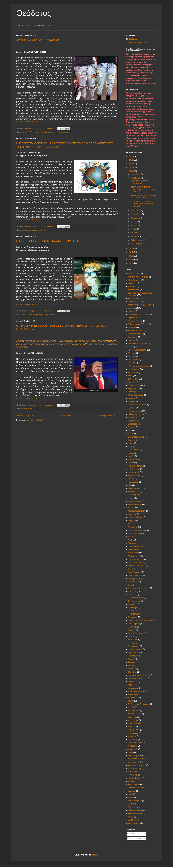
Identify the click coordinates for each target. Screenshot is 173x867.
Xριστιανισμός (134, 823)
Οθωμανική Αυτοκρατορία (139, 588)
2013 (131, 256)
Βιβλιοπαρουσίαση (136, 334)
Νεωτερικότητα (134, 578)
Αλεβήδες (132, 286)
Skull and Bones (135, 810)
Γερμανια (132, 353)
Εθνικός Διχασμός (135, 395)
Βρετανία (132, 340)
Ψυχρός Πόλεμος (135, 778)
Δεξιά (25, 409)
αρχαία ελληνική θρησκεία (139, 314)
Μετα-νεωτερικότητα (30, 315)
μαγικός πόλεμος (135, 517)
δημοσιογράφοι (134, 385)
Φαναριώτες (133, 733)
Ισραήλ (131, 456)
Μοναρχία (132, 543)
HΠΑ (130, 794)
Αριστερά (51, 132)
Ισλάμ (130, 453)
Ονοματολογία (134, 601)
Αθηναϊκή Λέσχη (135, 280)
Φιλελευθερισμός (135, 743)
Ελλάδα (131, 408)
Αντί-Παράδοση (29, 132)
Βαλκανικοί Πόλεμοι (136, 330)
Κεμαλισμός (133, 482)
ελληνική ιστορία (135, 411)
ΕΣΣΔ (130, 434)
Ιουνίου (134, 225)
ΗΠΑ (30, 409)
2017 (131, 167)
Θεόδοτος (33, 13)
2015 (131, 248)
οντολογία (132, 604)
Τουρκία (131, 707)
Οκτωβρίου (136, 210)
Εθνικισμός (132, 392)
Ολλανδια (132, 595)
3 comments (48, 311)
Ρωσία (131, 659)
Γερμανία (132, 356)
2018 (131, 164)
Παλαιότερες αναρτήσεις (107, 415)
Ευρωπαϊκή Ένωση (136, 437)
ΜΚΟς (130, 537)
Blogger (95, 855)
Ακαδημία (132, 283)
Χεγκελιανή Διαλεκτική (137, 759)
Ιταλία (130, 463)
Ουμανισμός (133, 607)
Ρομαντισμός (133, 652)
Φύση (130, 752)
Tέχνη (130, 817)
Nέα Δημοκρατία (135, 801)
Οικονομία (132, 591)
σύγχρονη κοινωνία (62, 132)
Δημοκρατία (133, 379)
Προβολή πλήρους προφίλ (137, 43)
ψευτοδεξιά (132, 772)
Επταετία (132, 427)
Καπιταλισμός (134, 472)
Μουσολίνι (132, 549)
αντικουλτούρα (41, 132)
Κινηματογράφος (135, 488)
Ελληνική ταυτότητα (136, 414)
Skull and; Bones (135, 813)
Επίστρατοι (132, 424)
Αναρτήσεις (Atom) (35, 420)
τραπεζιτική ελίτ (134, 714)
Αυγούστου (136, 218)
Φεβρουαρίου (137, 240)
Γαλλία (131, 347)
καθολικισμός (133, 469)
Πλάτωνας (132, 627)
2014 (131, 252)
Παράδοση (132, 617)
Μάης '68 (132, 520)
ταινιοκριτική (133, 694)
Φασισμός (132, 736)
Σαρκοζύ (131, 662)
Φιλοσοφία (132, 746)
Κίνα (130, 485)
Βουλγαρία (132, 337)
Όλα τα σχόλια (134, 838)
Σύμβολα (132, 685)
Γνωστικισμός (133, 369)
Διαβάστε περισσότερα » (26, 122)
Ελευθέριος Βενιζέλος (137, 405)
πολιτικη (131, 630)
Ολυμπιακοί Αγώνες (136, 598)
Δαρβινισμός (133, 372)
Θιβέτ (130, 446)
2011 (131, 263)
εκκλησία (132, 398)
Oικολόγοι (132, 804)
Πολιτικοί (131, 636)
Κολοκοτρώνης (134, 491)
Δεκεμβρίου (136, 174)
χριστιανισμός (134, 762)
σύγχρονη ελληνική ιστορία (139, 675)
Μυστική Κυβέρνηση (136, 565)
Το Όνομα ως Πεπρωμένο (139, 704)
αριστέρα (132, 311)
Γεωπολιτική (133, 359)
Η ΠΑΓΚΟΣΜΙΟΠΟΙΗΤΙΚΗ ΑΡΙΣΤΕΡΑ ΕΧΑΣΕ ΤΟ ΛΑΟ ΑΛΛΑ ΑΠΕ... (143, 189)
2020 (131, 156)
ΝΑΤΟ (130, 569)
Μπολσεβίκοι (133, 553)
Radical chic (133, 807)
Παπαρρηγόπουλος (136, 614)
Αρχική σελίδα (65, 415)
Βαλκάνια (132, 327)
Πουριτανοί (132, 643)
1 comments (48, 128)
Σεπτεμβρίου (136, 214)
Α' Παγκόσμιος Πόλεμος (138, 277)
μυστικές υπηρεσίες (136, 562)
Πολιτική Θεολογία (135, 633)
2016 (131, 171)
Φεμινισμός (133, 739)
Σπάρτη (131, 665)
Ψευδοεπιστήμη (134, 768)
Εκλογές (131, 401)
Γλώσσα (131, 363)
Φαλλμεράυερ (134, 730)
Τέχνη (130, 701)
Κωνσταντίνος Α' (135, 504)
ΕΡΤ (130, 430)
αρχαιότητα (132, 318)
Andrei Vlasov (134, 785)
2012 (131, 259)
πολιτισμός (132, 640)
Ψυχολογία (132, 775)
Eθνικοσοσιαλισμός (136, 788)
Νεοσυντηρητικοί (135, 575)
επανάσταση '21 (135, 417)
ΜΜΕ (130, 540)
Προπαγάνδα (133, 646)
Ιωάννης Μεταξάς (135, 466)
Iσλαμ (130, 797)
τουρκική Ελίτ (133, 710)
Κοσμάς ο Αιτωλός (135, 495)
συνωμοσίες (133, 688)
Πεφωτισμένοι (134, 624)
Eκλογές (131, 791)
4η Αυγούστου (134, 273)
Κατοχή (131, 479)
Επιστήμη (132, 421)
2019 (131, 160)
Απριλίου (135, 233)
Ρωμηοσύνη (133, 656)
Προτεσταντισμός (135, 649)
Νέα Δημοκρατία (135, 572)
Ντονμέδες (132, 582)
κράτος (131, 498)
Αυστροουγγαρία (135, 321)
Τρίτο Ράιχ (132, 717)
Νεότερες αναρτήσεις (25, 415)
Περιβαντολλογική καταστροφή (141, 620)
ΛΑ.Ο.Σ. (131, 508)
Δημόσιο (131, 382)
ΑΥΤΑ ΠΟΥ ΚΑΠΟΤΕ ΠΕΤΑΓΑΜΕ (38, 40)
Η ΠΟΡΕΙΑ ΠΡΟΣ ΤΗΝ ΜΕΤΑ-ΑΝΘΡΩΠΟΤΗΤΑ (47, 241)
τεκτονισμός (133, 698)
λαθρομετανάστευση (136, 511)
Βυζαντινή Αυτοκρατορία (138, 343)
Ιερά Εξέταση (133, 450)
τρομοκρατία (133, 720)
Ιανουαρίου (136, 244)
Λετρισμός (132, 514)
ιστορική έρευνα (134, 459)
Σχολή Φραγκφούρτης (137, 691)
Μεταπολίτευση (134, 533)
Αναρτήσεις (133, 834)
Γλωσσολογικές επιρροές (138, 366)
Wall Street (132, 820)
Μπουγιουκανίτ (134, 556)
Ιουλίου (134, 222)
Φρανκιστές (133, 749)
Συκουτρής (132, 681)
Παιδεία (131, 611)
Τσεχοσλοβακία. (134, 723)
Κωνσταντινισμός (135, 501)
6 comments (48, 226)
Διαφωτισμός (133, 388)
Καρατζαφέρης (134, 475)
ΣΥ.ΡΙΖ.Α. (132, 672)
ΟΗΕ (130, 585)
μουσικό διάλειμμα (135, 546)
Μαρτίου (134, 236)
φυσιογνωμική (134, 755)
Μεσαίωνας (133, 527)
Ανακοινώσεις (134, 290)
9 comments (48, 405)
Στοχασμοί (132, 669)
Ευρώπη (131, 440)
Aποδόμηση (133, 781)
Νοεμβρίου (135, 178)
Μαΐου (134, 229)
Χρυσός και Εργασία (136, 765)
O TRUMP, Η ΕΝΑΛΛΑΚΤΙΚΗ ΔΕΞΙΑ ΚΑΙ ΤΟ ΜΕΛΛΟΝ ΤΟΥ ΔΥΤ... (142, 203)
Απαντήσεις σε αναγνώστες (139, 305)
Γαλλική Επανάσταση (137, 350)
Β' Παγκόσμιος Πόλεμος (138, 324)
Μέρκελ (131, 524)
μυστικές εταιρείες (135, 559)
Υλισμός (131, 726)
